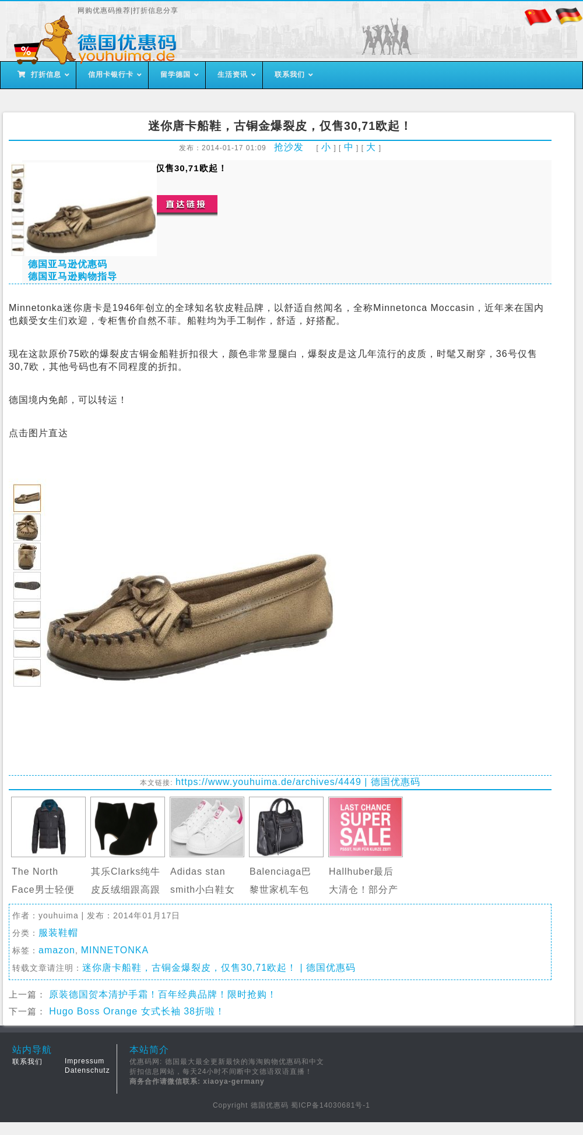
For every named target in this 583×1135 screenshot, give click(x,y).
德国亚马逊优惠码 (67, 264)
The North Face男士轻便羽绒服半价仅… (46, 890)
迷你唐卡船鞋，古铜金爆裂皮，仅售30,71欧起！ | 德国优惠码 (219, 968)
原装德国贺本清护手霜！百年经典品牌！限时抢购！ (163, 994)
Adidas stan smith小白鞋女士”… (202, 890)
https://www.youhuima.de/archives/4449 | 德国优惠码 (297, 782)
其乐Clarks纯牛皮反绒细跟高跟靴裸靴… (125, 890)
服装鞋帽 (58, 933)
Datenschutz (87, 1070)
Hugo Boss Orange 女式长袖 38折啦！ (137, 1011)
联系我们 (27, 1062)
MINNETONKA (115, 950)
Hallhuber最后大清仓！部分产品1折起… (363, 890)
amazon (56, 950)
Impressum (84, 1061)
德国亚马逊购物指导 (72, 276)
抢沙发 (289, 147)
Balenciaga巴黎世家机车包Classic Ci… (280, 890)
